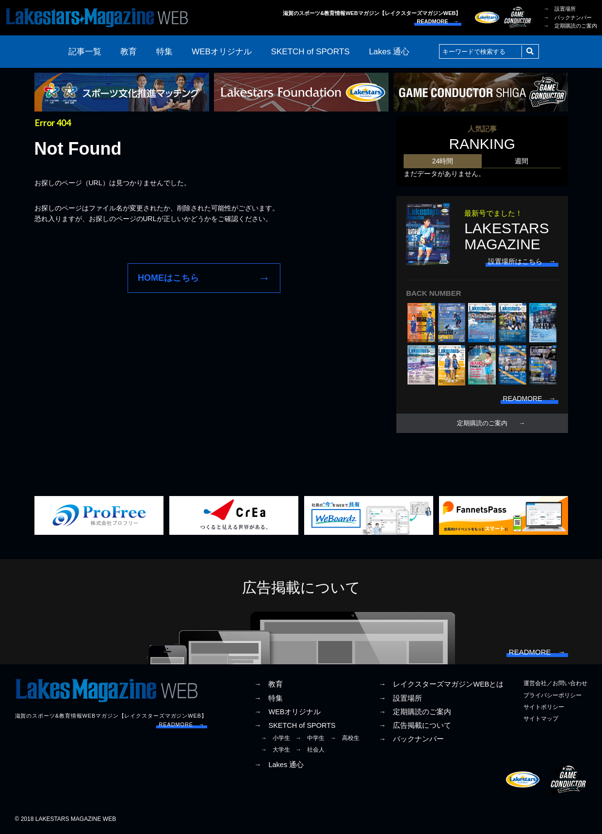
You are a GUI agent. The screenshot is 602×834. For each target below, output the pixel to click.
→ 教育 (268, 684)
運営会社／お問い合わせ (555, 683)
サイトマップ (540, 718)
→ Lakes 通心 (279, 765)
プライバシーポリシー (552, 695)
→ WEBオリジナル (287, 712)
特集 (164, 51)
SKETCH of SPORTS (310, 51)
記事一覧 (84, 51)
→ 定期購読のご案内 (570, 26)
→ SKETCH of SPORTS (295, 725)
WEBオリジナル (222, 51)
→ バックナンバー (568, 17)
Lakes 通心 (389, 51)
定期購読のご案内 (482, 423)
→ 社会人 (310, 749)
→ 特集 (268, 698)
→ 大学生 (275, 749)
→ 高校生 (344, 738)
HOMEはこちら (168, 278)
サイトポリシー (543, 707)
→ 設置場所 (560, 9)
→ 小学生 (275, 738)
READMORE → (437, 21)
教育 (128, 51)
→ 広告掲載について (415, 725)
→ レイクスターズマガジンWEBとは (441, 684)
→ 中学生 (310, 738)
